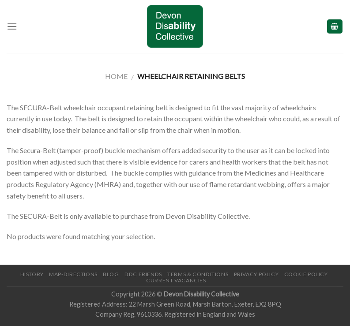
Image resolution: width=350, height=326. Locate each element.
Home (116, 76)
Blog (111, 274)
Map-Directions (73, 274)
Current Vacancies (176, 280)
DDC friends (143, 274)
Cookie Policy (306, 274)
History (32, 274)
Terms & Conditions (197, 274)
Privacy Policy (256, 274)
